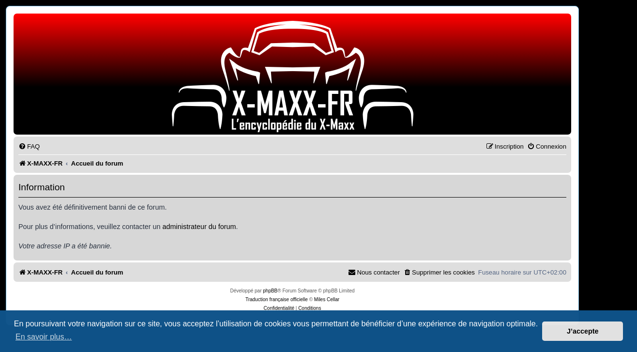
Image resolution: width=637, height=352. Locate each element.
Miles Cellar (326, 299)
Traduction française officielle (276, 299)
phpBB (270, 290)
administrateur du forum (199, 226)
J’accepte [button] (583, 331)
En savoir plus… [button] (43, 337)
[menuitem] (29, 146)
